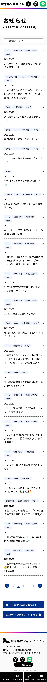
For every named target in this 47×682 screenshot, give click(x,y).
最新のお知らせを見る (25, 604)
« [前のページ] (7, 586)
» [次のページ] (40, 586)
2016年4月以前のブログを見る (21, 614)
